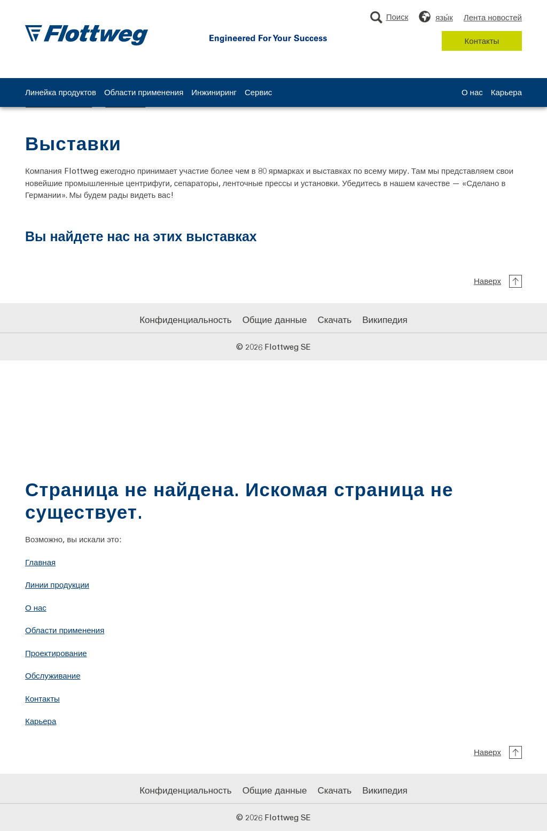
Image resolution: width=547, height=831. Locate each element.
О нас (472, 92)
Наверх (487, 280)
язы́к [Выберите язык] (444, 17)
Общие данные (275, 319)
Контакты (482, 40)
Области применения (143, 92)
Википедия (385, 319)
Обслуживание (53, 675)
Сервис (258, 92)
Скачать (334, 319)
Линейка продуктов (60, 92)
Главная (40, 562)
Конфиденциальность (185, 319)
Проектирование (56, 653)
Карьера (506, 92)
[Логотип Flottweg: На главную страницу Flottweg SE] (86, 35)
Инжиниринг (214, 92)
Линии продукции (57, 584)
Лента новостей (493, 17)
